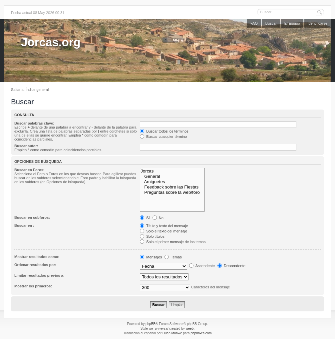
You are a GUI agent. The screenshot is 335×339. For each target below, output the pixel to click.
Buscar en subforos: (32, 217)
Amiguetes (172, 181)
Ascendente (202, 266)
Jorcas (172, 171)
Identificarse (317, 23)
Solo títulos (152, 236)
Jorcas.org (51, 42)
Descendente (231, 266)
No (158, 218)
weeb (189, 328)
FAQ (254, 23)
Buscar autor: (26, 146)
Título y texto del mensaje (164, 226)
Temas (173, 257)
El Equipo (292, 23)
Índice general (37, 90)
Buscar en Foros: (29, 170)
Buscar (271, 23)
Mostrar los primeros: (33, 286)
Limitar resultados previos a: (39, 275)
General (172, 176)
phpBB (151, 324)
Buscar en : (24, 225)
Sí (145, 218)
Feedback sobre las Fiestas (172, 187)
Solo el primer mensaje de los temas (172, 242)
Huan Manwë (172, 333)
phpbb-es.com (200, 333)
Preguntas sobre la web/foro (172, 192)
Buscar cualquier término (163, 137)
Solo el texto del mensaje (163, 231)
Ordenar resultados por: (35, 265)
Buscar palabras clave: (34, 123)
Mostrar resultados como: (36, 257)
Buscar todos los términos (164, 131)
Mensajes (151, 257)
